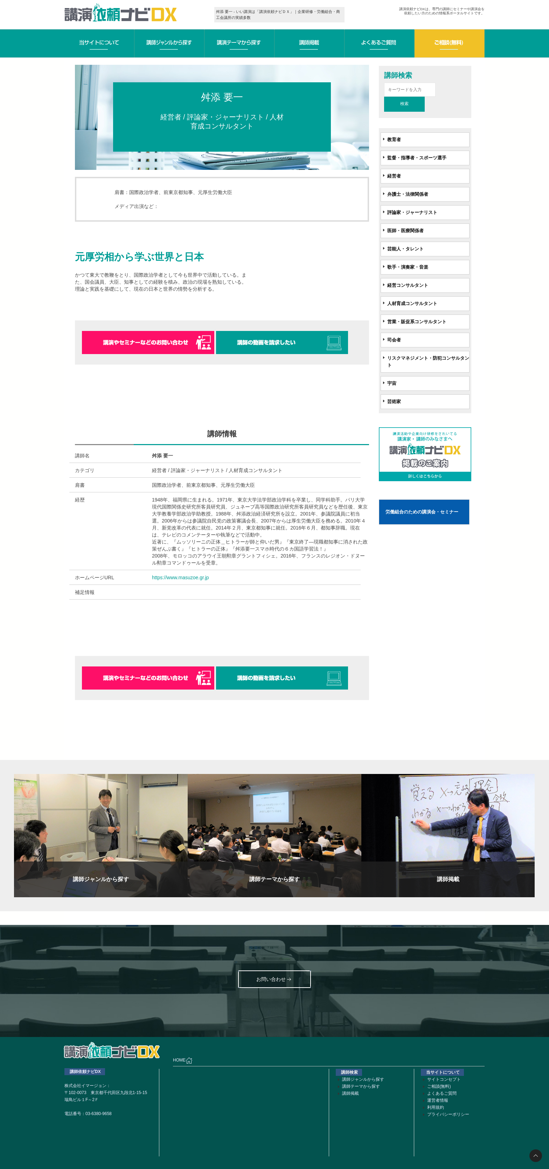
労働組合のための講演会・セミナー (421, 511)
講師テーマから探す (361, 1086)
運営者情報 (437, 1100)
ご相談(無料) (439, 1086)
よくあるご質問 (442, 1093)
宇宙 (391, 383)
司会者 (394, 340)
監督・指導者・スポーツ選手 (416, 157)
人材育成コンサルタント (412, 303)
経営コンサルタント (407, 285)
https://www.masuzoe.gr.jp (180, 577)
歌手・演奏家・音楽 (407, 267)
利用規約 (435, 1107)
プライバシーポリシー (448, 1114)
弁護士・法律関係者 (407, 194)
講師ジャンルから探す (363, 1079)
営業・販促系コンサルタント (416, 321)
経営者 (394, 176)
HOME (183, 1060)
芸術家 (394, 401)
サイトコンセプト (444, 1079)
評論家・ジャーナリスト (412, 212)
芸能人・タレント (405, 248)
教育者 (394, 139)
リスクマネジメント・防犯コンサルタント (428, 361)
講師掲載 (350, 1093)
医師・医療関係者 (405, 230)
